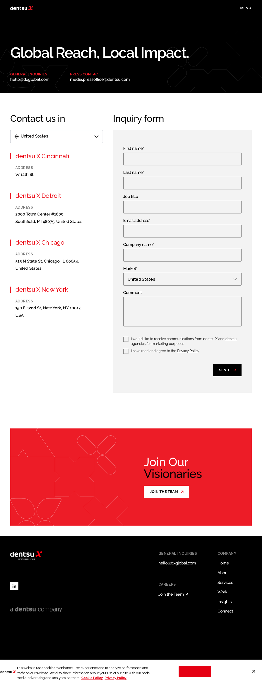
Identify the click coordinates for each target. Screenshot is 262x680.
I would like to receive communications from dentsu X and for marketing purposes (184, 341)
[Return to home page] (21, 8)
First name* (133, 148)
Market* (130, 269)
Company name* (138, 245)
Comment (132, 293)
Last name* (133, 173)
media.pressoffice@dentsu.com (100, 79)
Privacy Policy (188, 351)
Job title (130, 197)
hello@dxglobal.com (30, 79)
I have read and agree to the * (166, 351)
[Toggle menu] (246, 8)
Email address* (136, 221)
